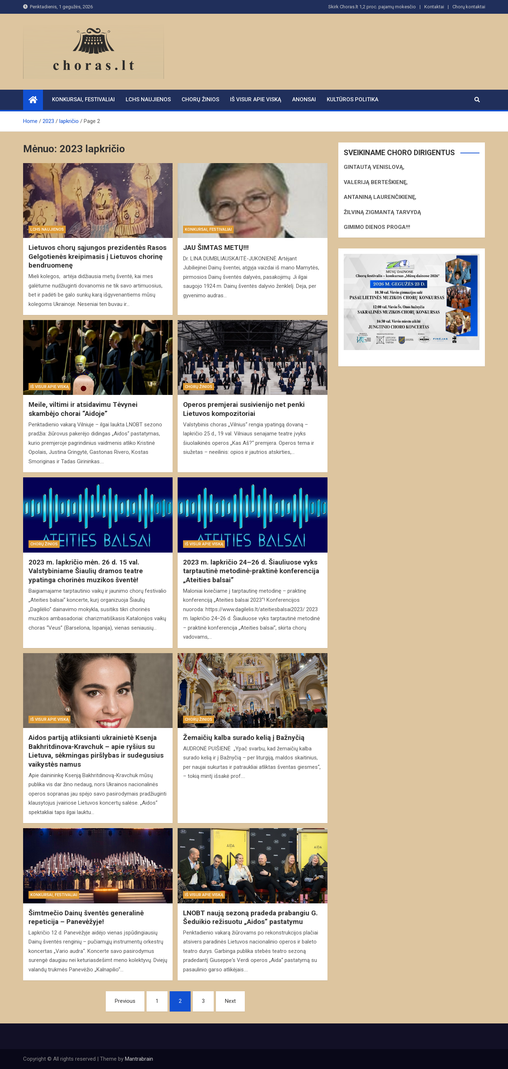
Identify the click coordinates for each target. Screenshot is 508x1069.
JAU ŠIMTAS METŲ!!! (216, 247)
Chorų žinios (200, 99)
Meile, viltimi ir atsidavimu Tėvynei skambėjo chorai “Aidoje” (83, 409)
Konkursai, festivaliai (83, 99)
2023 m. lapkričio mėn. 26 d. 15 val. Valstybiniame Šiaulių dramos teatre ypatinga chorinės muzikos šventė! (86, 571)
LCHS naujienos (148, 99)
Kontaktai (434, 6)
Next (230, 1001)
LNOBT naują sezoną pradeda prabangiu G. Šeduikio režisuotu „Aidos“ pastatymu (250, 917)
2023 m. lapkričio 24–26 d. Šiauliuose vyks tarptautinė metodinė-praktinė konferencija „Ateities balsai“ (251, 571)
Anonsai (304, 99)
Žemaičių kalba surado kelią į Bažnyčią (243, 737)
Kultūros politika (352, 99)
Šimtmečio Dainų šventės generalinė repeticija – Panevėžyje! (86, 917)
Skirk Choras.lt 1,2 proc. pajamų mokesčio (372, 6)
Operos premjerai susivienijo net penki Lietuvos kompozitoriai (244, 409)
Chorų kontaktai (468, 6)
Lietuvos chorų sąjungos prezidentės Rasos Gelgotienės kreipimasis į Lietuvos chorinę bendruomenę (97, 256)
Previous (125, 1001)
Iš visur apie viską (255, 99)
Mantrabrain (139, 1059)
